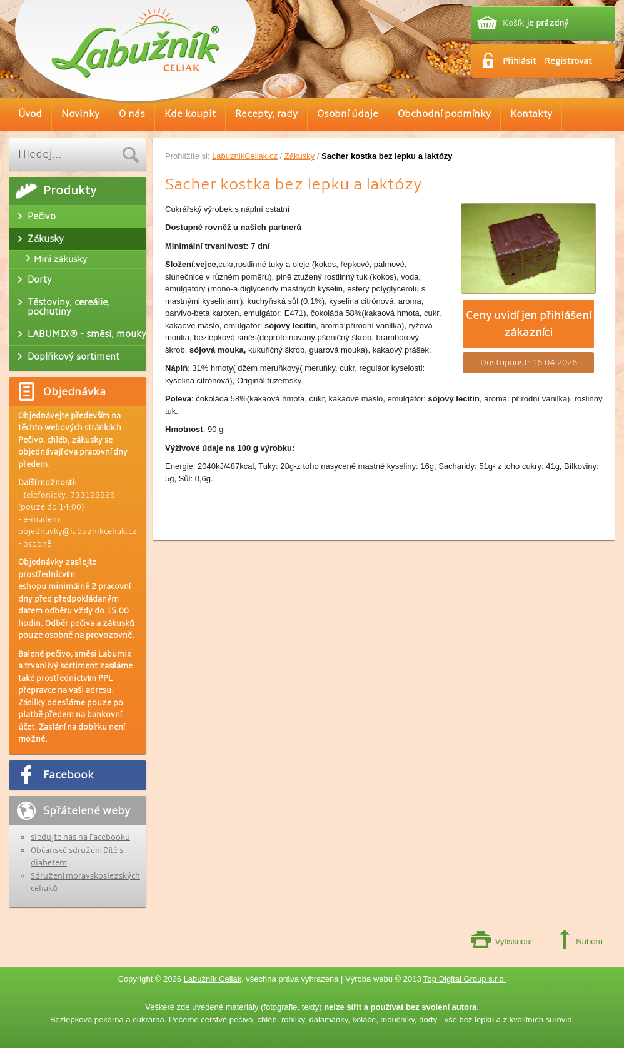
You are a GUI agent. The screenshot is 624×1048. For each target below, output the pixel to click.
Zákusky (299, 156)
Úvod (30, 114)
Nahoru (589, 941)
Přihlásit (519, 61)
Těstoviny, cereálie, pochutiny (69, 306)
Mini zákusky (60, 259)
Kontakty (531, 114)
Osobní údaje (347, 114)
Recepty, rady (266, 114)
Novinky (80, 114)
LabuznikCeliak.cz (245, 156)
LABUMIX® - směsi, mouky (87, 334)
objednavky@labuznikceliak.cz (77, 532)
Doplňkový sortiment (73, 356)
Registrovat (568, 61)
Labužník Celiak (213, 979)
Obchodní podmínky (444, 114)
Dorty (40, 279)
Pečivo (42, 216)
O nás (132, 114)
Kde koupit (190, 114)
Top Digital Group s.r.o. (464, 979)
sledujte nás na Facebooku (80, 837)
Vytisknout (514, 941)
